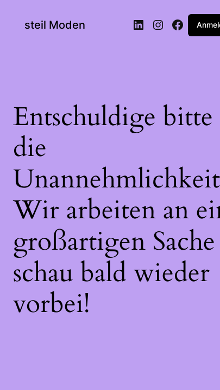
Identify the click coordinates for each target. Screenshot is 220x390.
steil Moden (54, 24)
